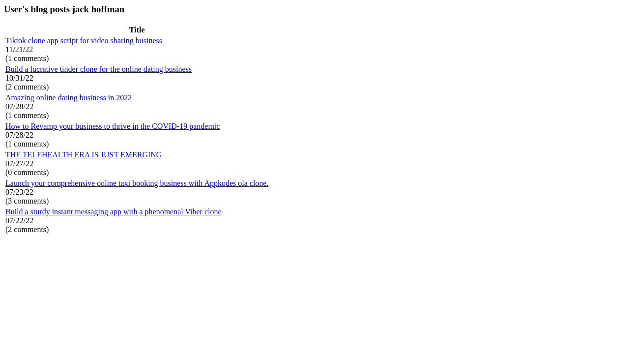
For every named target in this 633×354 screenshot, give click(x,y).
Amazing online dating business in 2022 (68, 97)
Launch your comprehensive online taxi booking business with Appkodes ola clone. (136, 183)
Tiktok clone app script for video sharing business (83, 40)
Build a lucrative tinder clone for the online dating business (98, 69)
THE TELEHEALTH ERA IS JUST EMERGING (83, 154)
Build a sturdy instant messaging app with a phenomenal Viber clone (113, 211)
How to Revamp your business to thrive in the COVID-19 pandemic (112, 126)
